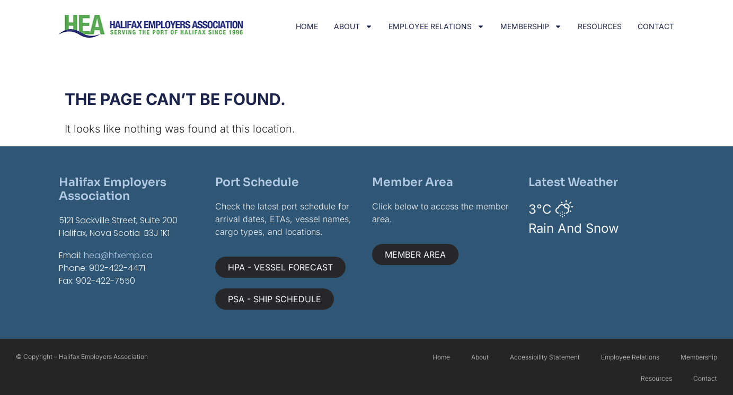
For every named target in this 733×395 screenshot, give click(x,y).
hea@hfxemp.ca (118, 255)
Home (307, 26)
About (353, 26)
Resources (600, 26)
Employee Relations (436, 26)
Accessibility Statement (545, 357)
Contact (656, 26)
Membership (531, 26)
